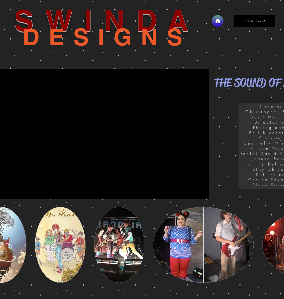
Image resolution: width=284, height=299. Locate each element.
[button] (60, 245)
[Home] (217, 21)
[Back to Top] (254, 21)
